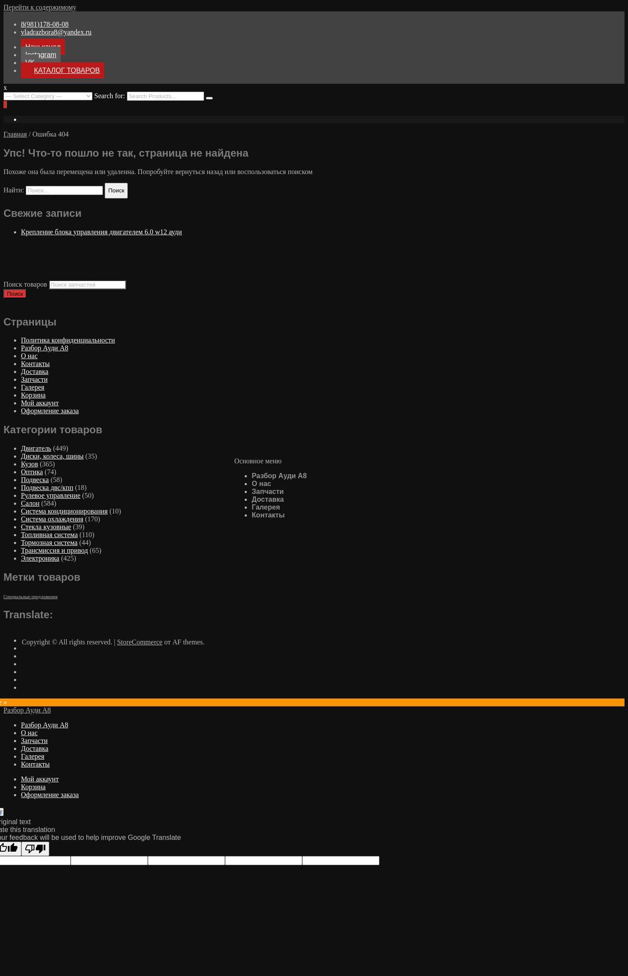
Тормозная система (49, 542)
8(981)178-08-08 (44, 24)
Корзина (33, 395)
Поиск (15, 294)
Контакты (268, 515)
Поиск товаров (25, 284)
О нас (261, 483)
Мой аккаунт (40, 403)
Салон (30, 503)
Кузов (29, 464)
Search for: (109, 95)
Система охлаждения (52, 519)
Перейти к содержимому (39, 7)
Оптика (32, 472)
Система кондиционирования (64, 511)
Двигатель (36, 448)
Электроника (40, 558)
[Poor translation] (35, 849)
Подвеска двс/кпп (47, 487)
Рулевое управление (50, 495)
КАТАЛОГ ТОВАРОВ (67, 70)
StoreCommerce (139, 642)
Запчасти (267, 491)
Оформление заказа (50, 410)
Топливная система (49, 534)
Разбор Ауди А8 (279, 475)
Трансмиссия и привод (54, 550)
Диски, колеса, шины (52, 456)
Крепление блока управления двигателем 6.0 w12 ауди (101, 232)
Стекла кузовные (46, 527)
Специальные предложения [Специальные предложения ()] (30, 596)
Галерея (266, 507)
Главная (15, 134)
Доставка (268, 499)
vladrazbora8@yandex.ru (56, 32)
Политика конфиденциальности (68, 340)
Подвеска (35, 479)
